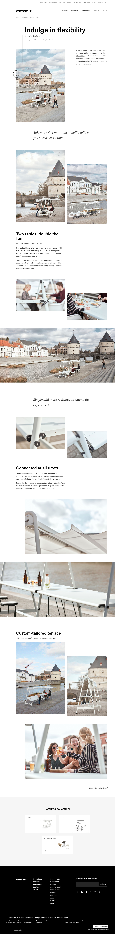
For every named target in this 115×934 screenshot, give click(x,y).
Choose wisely (55, 887)
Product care (86, 2)
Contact (94, 2)
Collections (63, 10)
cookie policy (18, 930)
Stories (96, 10)
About (105, 10)
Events (53, 892)
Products (74, 10)
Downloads (62, 2)
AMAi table (80, 56)
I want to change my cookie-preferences (98, 929)
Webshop (100, 2)
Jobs (52, 898)
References (86, 10)
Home (17, 17)
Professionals (53, 2)
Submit (103, 884)
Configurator (43, 2)
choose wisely (77, 2)
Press (52, 903)
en (105, 2)
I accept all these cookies (100, 926)
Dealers (69, 2)
